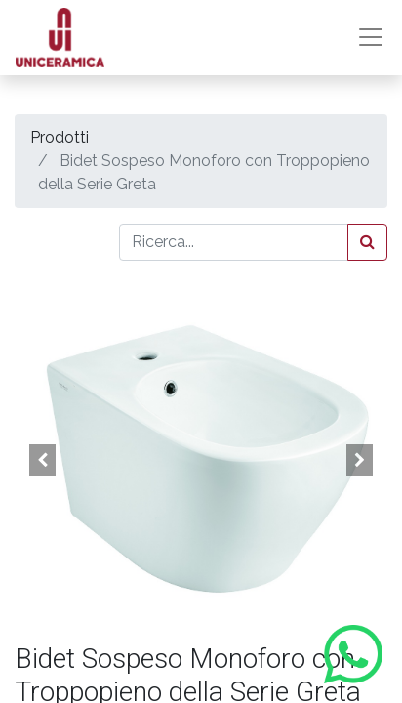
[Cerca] (367, 242)
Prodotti (59, 137)
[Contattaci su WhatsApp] (353, 654)
